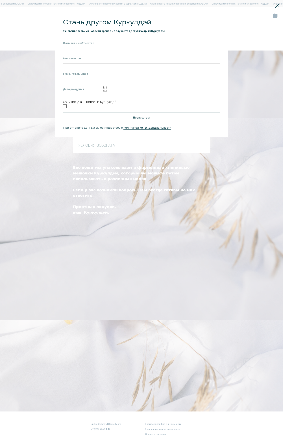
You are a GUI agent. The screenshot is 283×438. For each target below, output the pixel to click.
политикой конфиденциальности (147, 128)
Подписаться (141, 117)
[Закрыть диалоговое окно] (277, 6)
